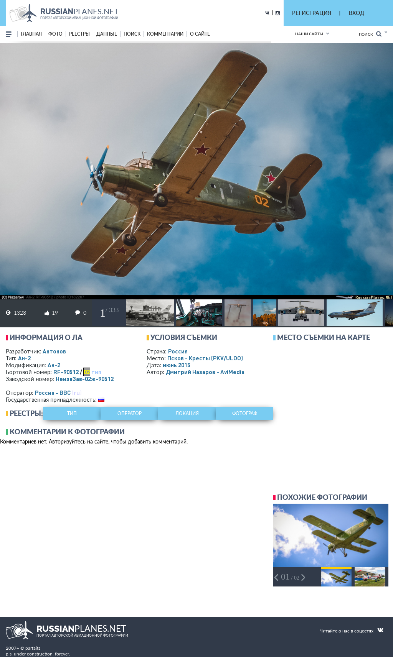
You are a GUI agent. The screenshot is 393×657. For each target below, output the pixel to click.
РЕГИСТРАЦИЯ (311, 13)
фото (55, 34)
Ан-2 (24, 358)
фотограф (244, 413)
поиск (132, 34)
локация (187, 413)
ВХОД (356, 13)
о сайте (200, 34)
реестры (79, 34)
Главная (31, 34)
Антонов (54, 351)
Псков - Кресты (205, 358)
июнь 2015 (176, 364)
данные (106, 34)
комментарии (165, 34)
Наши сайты (309, 33)
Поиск (370, 34)
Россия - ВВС (53, 392)
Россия (178, 351)
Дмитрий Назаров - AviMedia (205, 371)
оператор (129, 413)
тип (96, 371)
